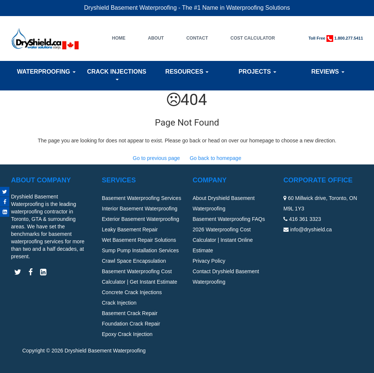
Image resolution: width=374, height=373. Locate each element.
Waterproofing (46, 71)
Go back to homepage (215, 158)
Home (118, 38)
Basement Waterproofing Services (141, 198)
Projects (257, 71)
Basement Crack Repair (130, 313)
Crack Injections (116, 74)
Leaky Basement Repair (130, 229)
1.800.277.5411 (348, 38)
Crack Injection (119, 303)
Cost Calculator (252, 38)
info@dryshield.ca (311, 229)
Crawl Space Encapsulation (134, 261)
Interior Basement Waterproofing (139, 209)
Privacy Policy (209, 261)
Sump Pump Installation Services (140, 250)
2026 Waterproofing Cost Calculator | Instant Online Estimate (223, 239)
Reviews (327, 71)
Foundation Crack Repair (131, 324)
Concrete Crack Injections (132, 292)
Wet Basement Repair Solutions (139, 240)
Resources (187, 71)
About (156, 38)
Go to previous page (156, 158)
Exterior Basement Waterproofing (140, 219)
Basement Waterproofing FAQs (229, 219)
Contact (197, 38)
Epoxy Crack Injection (127, 334)
